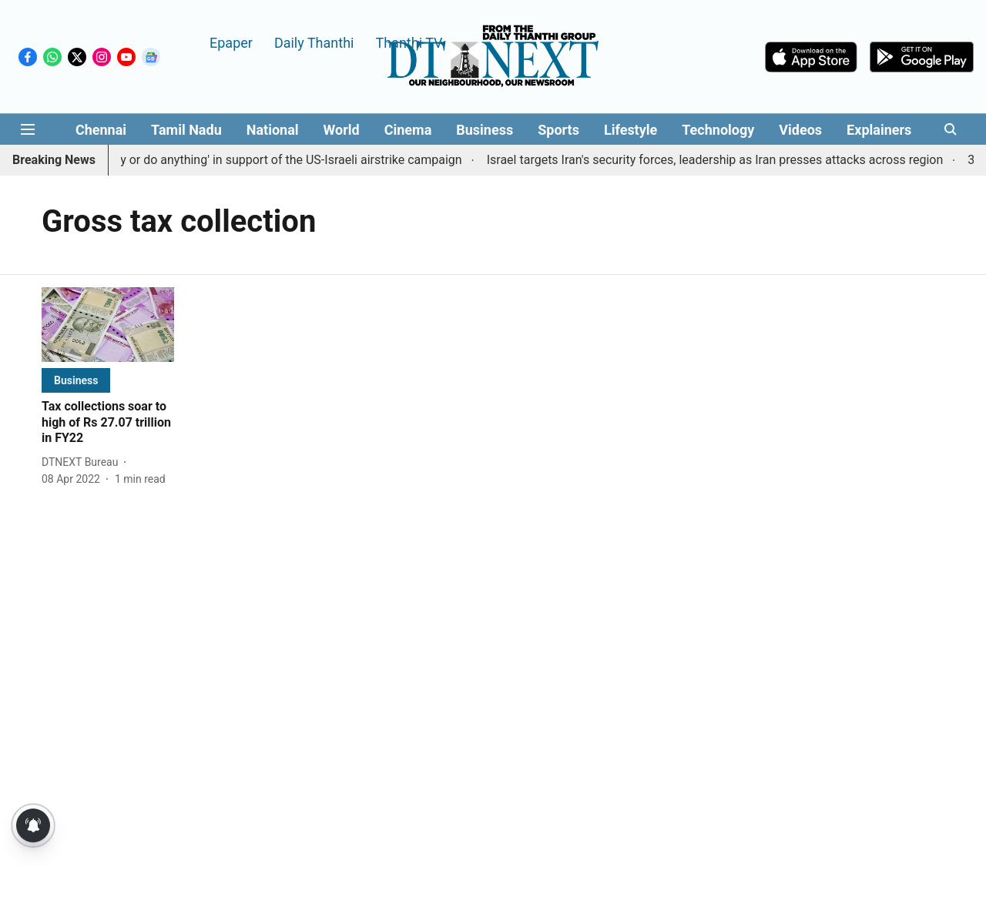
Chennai (100, 130)
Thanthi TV (408, 42)
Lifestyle (630, 130)
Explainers (879, 130)
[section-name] (76, 380)
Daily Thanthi (314, 42)
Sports (558, 130)
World (342, 130)
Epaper (231, 42)
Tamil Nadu (186, 130)
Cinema (408, 130)
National (272, 130)
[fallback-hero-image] (108, 324)
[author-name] (83, 462)
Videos (800, 130)
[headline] (108, 423)
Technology (718, 130)
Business (484, 130)
